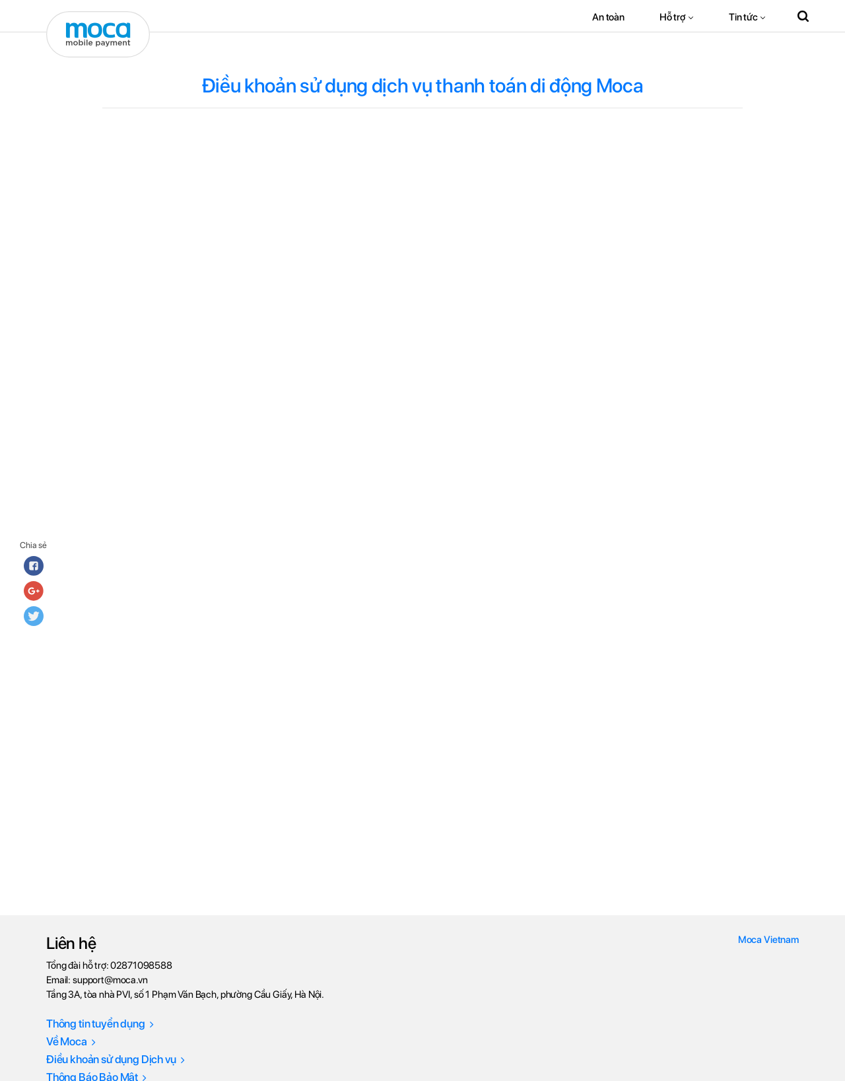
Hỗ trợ (672, 17)
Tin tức (743, 17)
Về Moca (71, 1041)
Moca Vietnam (768, 940)
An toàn (608, 17)
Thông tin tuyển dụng (100, 1023)
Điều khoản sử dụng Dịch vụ (115, 1059)
